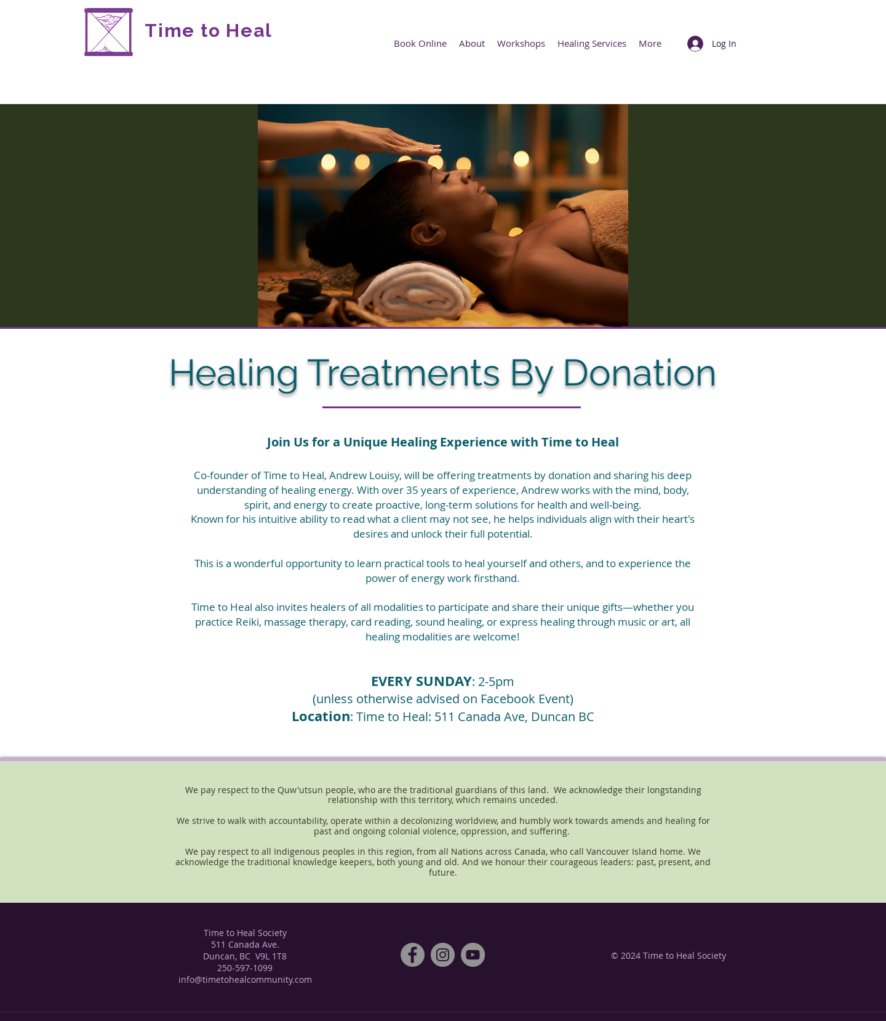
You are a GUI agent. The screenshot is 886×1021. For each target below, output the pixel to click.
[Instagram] (443, 955)
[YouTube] (473, 955)
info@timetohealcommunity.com (245, 979)
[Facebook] (413, 955)
